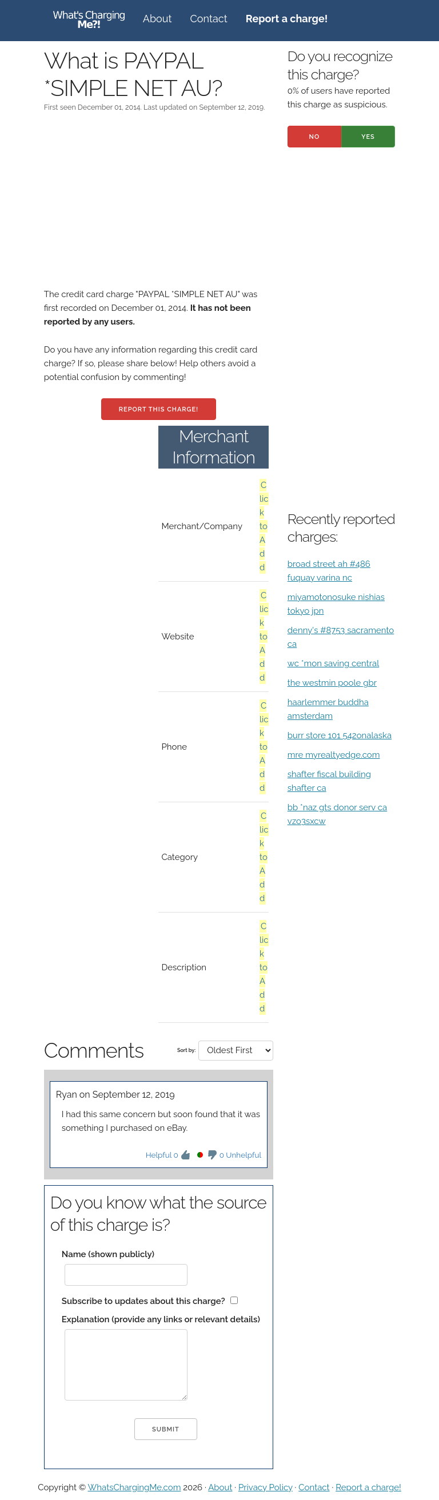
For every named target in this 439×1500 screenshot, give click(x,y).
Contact (209, 19)
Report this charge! (158, 409)
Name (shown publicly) (108, 1254)
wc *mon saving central (334, 663)
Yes (368, 137)
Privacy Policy (265, 1487)
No (314, 137)
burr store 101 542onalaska (340, 735)
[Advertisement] (158, 207)
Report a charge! (368, 1487)
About (157, 19)
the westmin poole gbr (332, 683)
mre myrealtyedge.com (334, 755)
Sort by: (186, 1050)
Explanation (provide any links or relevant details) (161, 1319)
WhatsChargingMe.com (134, 1487)
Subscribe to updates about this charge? (143, 1301)
